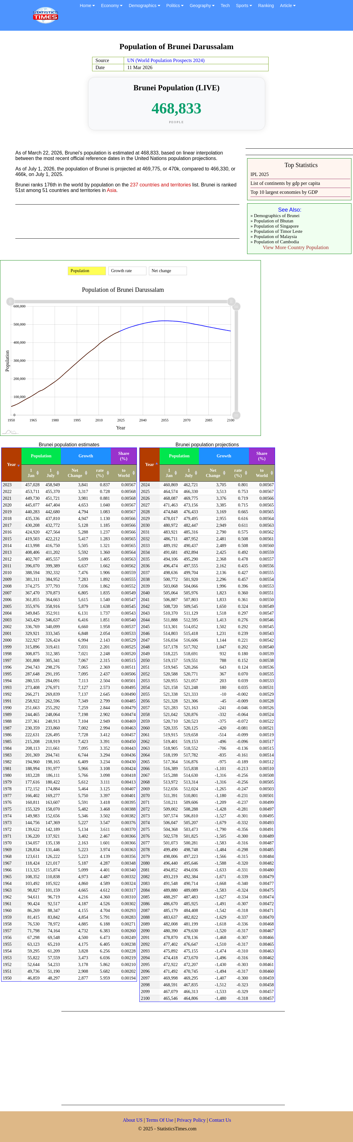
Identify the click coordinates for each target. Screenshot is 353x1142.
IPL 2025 (259, 174)
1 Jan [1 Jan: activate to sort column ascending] (31, 473)
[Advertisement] (148, 1058)
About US (132, 1120)
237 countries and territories (160, 184)
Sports (244, 5)
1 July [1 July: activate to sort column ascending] (51, 473)
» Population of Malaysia (273, 236)
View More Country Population (296, 247)
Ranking (266, 5)
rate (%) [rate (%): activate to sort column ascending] (100, 473)
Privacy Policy (192, 1120)
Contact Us (220, 1120)
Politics (175, 5)
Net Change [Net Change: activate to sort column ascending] (75, 473)
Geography (202, 5)
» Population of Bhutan (271, 220)
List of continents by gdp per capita (285, 183)
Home (87, 5)
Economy (111, 5)
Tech (225, 5)
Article (288, 5)
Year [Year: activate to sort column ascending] (11, 464)
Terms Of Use (160, 1120)
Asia (111, 190)
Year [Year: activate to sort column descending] (149, 464)
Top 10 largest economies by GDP (284, 192)
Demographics (144, 5)
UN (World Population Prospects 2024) (165, 60)
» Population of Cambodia (274, 241)
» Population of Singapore (274, 226)
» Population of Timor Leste (276, 231)
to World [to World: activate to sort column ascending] (124, 473)
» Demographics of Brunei (275, 215)
